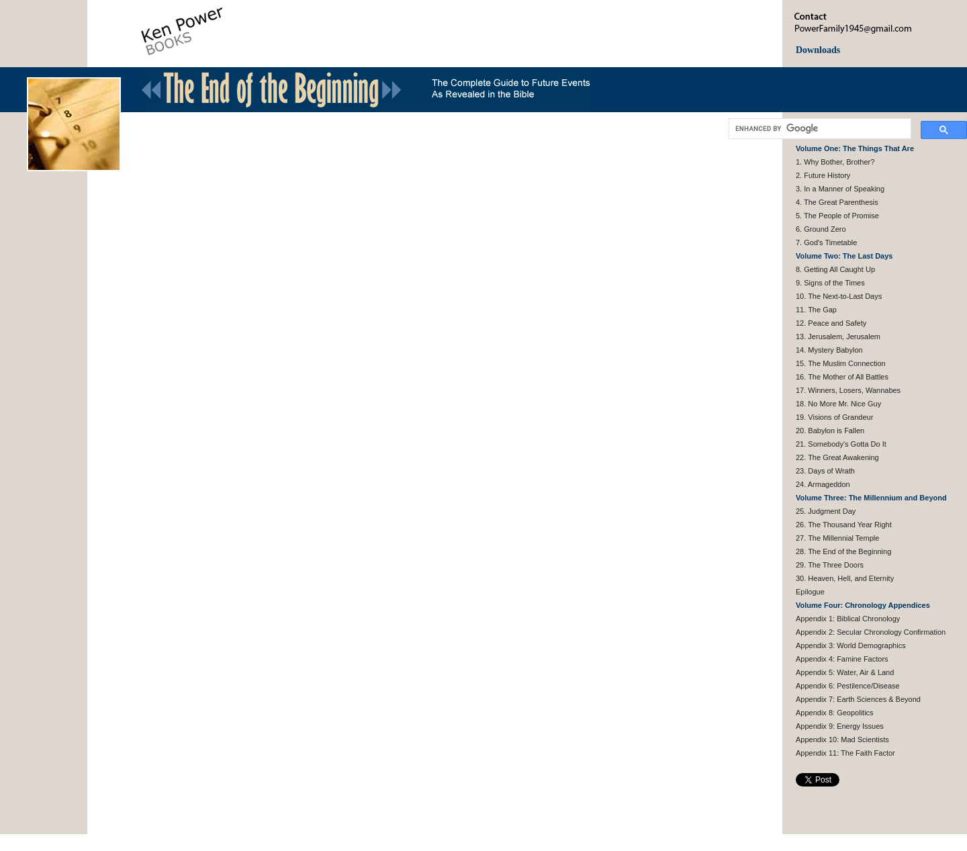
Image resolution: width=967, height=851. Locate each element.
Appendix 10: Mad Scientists (842, 739)
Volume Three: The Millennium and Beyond (871, 498)
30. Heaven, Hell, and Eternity (845, 578)
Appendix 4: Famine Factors (842, 659)
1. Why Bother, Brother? (835, 162)
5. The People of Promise (837, 216)
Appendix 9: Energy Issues (840, 726)
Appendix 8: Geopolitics (835, 713)
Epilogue (810, 592)
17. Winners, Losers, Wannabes (848, 390)
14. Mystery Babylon (829, 350)
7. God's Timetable (826, 242)
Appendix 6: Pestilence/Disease (848, 686)
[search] (818, 129)
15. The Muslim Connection (841, 363)
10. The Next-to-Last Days (839, 296)
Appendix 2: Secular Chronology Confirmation (871, 632)
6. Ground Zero (821, 229)
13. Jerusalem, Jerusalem (838, 336)
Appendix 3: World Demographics (851, 645)
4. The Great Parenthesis (837, 202)
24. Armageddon (823, 484)
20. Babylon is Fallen (830, 431)
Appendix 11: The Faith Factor (845, 753)
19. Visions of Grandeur (834, 417)
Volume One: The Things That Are (855, 148)
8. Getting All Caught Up (835, 269)
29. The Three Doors (830, 565)
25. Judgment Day (826, 511)
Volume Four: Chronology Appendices (863, 605)
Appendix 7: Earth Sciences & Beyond (858, 699)
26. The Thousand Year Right (844, 525)
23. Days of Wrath (825, 471)
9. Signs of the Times (830, 283)
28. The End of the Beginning (843, 551)
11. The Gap (816, 310)
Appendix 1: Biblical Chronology (848, 619)
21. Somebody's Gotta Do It (841, 444)
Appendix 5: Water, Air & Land (845, 672)
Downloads (818, 50)
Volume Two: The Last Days (844, 256)
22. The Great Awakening (837, 457)
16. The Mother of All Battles (842, 377)
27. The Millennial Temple (837, 538)
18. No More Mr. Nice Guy (838, 404)
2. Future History (823, 175)
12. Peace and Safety (831, 323)
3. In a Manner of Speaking (840, 189)
